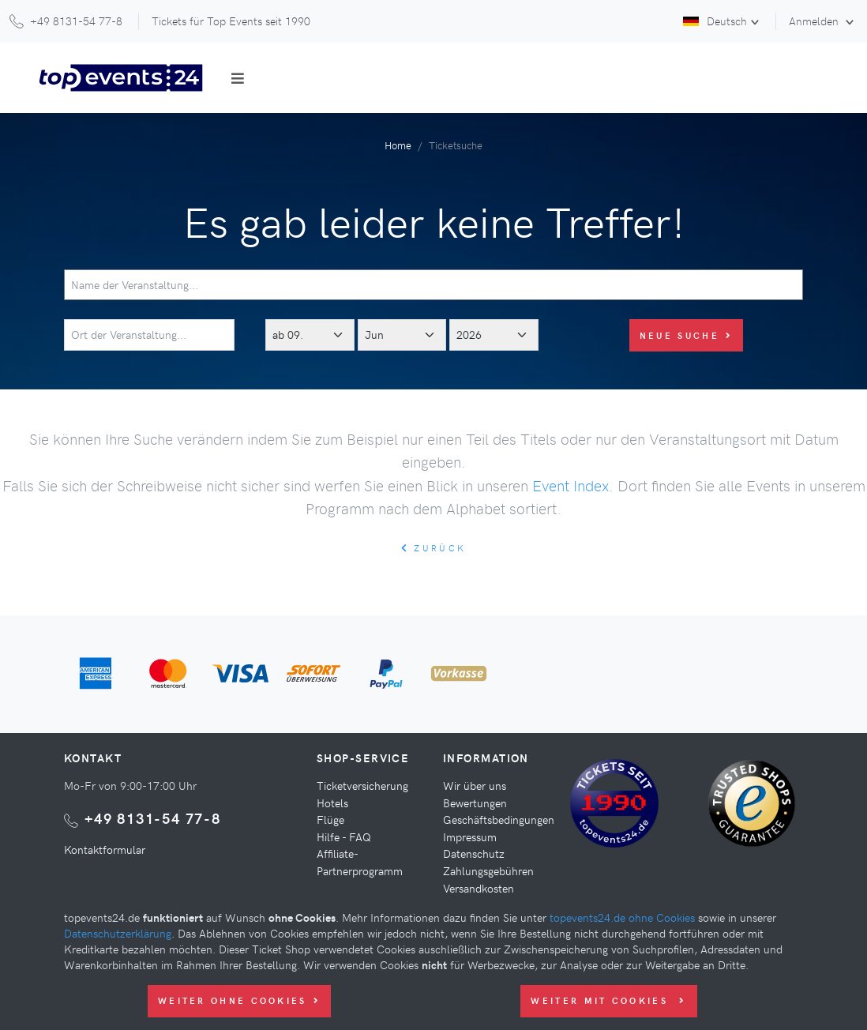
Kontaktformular (104, 849)
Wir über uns (474, 785)
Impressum (470, 836)
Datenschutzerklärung (117, 933)
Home (398, 145)
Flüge (330, 819)
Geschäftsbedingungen (498, 819)
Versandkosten (478, 888)
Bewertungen (475, 802)
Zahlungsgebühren (488, 870)
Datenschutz (474, 853)
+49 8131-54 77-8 (152, 818)
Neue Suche (686, 335)
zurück (433, 548)
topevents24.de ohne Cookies (622, 917)
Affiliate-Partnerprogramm (360, 861)
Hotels (332, 802)
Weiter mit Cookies (608, 1000)
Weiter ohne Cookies (239, 1000)
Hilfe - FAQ (344, 836)
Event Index (570, 485)
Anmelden (815, 20)
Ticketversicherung (362, 785)
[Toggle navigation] (237, 78)
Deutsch (715, 20)
